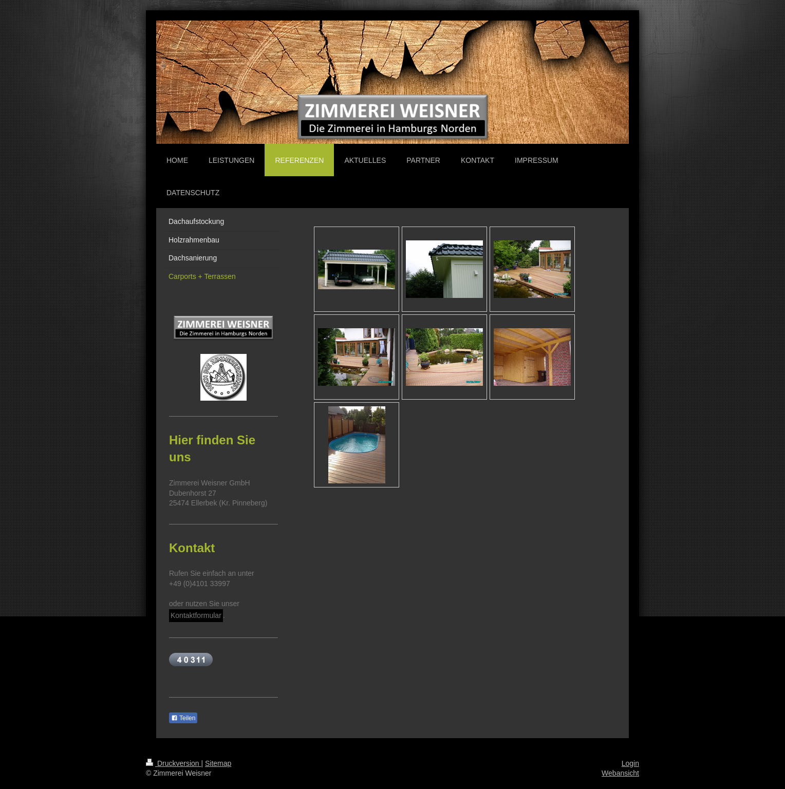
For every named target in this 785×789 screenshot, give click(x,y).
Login (630, 763)
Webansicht (620, 773)
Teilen (183, 718)
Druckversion (173, 763)
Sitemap (218, 763)
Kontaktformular (196, 615)
